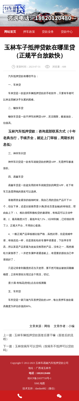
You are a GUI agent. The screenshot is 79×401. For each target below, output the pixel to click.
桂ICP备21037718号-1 (39, 378)
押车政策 (29, 31)
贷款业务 (48, 31)
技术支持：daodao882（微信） (39, 388)
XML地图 (39, 383)
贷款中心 (67, 31)
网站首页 (10, 31)
